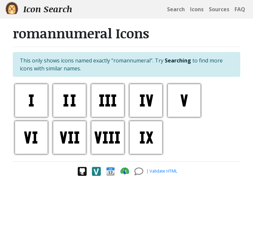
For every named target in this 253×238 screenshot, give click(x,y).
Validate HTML (163, 171)
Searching (178, 60)
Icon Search (38, 9)
